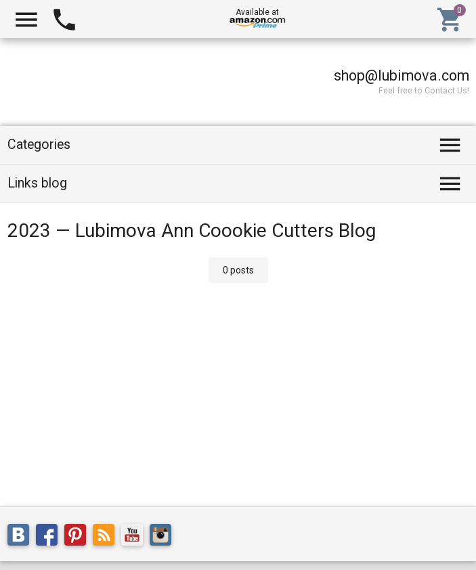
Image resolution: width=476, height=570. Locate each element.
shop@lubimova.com (401, 75)
